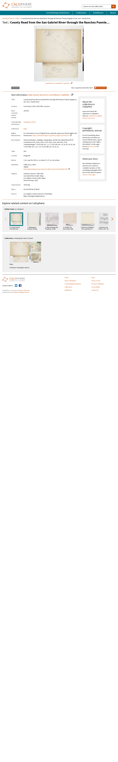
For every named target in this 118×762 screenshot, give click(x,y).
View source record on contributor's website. (49, 95)
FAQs (93, 277)
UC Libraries (26, 290)
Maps (18, 18)
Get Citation (15, 88)
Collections (81, 12)
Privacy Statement (97, 284)
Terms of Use (95, 281)
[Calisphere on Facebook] (20, 286)
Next (112, 219)
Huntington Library (8, 18)
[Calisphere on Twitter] (16, 286)
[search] (113, 6)
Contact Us (95, 290)
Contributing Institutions (57, 12)
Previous (6, 219)
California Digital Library (21, 292)
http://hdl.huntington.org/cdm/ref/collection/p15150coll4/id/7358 (45, 169)
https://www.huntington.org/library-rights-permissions (50, 135)
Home (66, 277)
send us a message (88, 175)
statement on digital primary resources (92, 117)
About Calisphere (70, 281)
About (113, 12)
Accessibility (95, 287)
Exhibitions (98, 12)
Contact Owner (100, 88)
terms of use (92, 146)
